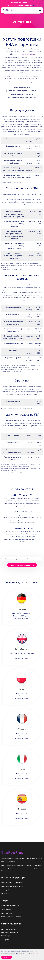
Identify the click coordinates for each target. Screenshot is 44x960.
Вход (15, 5)
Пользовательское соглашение (12, 882)
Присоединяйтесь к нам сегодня (22, 565)
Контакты (4, 893)
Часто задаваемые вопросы (11, 917)
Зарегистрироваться (25, 5)
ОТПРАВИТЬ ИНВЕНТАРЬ (22, 512)
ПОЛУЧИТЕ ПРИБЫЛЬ (22, 528)
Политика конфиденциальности (12, 886)
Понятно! (7, 957)
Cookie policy (5, 890)
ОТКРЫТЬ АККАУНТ (22, 495)
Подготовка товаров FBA (10, 906)
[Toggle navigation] (39, 9)
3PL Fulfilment (6, 909)
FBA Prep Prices (6, 913)
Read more (35, 953)
